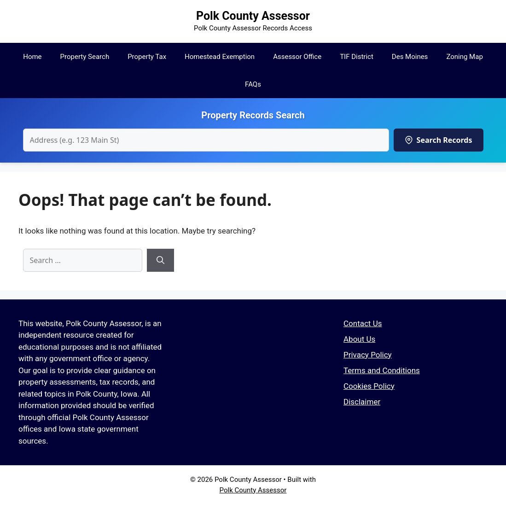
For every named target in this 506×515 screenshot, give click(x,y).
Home (32, 57)
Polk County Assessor (253, 16)
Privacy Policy (367, 354)
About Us (359, 339)
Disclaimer (361, 401)
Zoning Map (464, 57)
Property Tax (147, 57)
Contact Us (362, 323)
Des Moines (410, 57)
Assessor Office (297, 57)
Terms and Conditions (381, 370)
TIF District (356, 57)
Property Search (85, 57)
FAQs (253, 84)
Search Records (438, 140)
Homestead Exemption (220, 57)
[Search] (160, 260)
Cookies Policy (369, 386)
